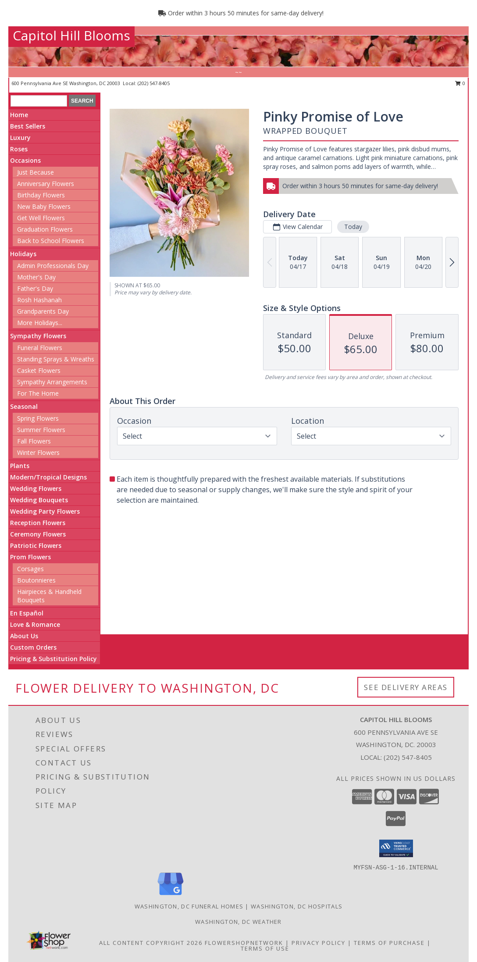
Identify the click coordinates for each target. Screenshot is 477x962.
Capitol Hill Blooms (71, 35)
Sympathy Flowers (38, 336)
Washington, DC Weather (238, 922)
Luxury (20, 137)
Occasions (25, 160)
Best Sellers (27, 126)
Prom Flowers (30, 557)
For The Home (38, 393)
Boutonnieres (36, 580)
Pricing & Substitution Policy (53, 658)
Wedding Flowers (35, 488)
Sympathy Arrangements (52, 382)
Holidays (23, 254)
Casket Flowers (39, 370)
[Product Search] (39, 101)
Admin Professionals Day (53, 265)
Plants (19, 465)
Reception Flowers (37, 523)
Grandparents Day (43, 311)
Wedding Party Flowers (45, 511)
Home (19, 115)
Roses (19, 149)
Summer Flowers (41, 430)
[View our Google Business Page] (171, 895)
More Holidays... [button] (39, 322)
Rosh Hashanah (39, 300)
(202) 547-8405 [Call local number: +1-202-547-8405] (154, 83)
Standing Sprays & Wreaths (55, 359)
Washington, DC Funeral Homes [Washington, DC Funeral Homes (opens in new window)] (189, 906)
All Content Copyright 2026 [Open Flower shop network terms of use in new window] (151, 943)
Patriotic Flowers (35, 545)
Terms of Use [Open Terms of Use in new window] (265, 948)
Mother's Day (36, 277)
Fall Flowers (34, 441)
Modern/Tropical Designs (48, 477)
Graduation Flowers (45, 229)
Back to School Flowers (50, 240)
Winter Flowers (38, 452)
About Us (24, 636)
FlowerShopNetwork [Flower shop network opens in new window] (244, 943)
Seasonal (24, 406)
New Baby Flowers (44, 206)
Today (353, 226)
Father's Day (35, 288)
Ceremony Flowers (38, 534)
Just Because (35, 172)
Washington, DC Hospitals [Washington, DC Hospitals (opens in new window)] (296, 906)
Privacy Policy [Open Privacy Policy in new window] (318, 943)
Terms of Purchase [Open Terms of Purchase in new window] (389, 943)
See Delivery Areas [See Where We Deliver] (406, 687)
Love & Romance (35, 624)
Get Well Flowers (41, 218)
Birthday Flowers (41, 195)
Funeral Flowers (39, 347)
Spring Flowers (38, 418)
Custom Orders (33, 647)
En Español (26, 613)
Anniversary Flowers (45, 183)
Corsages (30, 569)
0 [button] (460, 83)
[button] (396, 848)
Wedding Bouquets (39, 500)
